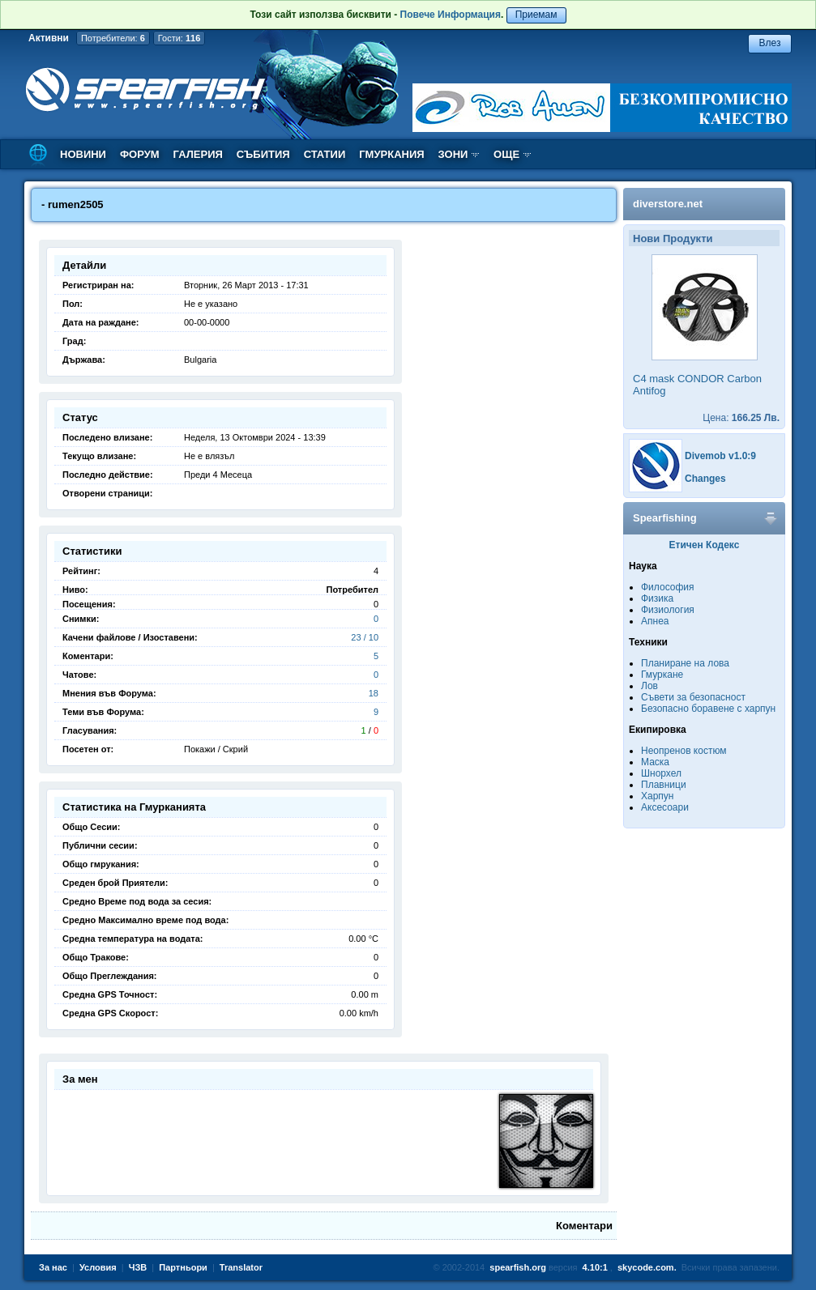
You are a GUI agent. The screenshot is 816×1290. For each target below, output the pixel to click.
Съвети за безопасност (693, 697)
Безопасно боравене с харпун (708, 708)
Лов (649, 686)
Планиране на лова (685, 663)
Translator (241, 1267)
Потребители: (113, 38)
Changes (705, 478)
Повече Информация (450, 14)
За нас (53, 1267)
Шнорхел (661, 773)
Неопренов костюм (684, 750)
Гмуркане (662, 674)
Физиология (667, 609)
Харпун (657, 796)
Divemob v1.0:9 (720, 456)
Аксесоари (665, 807)
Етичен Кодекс (704, 545)
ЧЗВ (138, 1267)
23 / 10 (364, 637)
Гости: (179, 38)
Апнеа (655, 621)
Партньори (183, 1267)
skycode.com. (647, 1267)
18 (373, 693)
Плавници (663, 784)
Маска (655, 762)
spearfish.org (517, 1267)
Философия (667, 587)
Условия (98, 1267)
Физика (657, 598)
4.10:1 (595, 1267)
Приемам (536, 14)
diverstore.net (668, 204)
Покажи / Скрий (216, 749)
